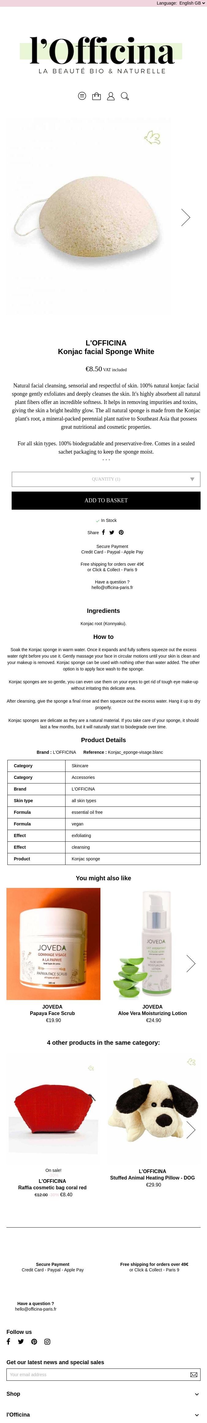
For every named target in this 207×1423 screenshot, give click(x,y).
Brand (43, 752)
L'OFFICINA (106, 343)
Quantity (103, 479)
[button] (187, 217)
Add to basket (106, 500)
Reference (94, 752)
